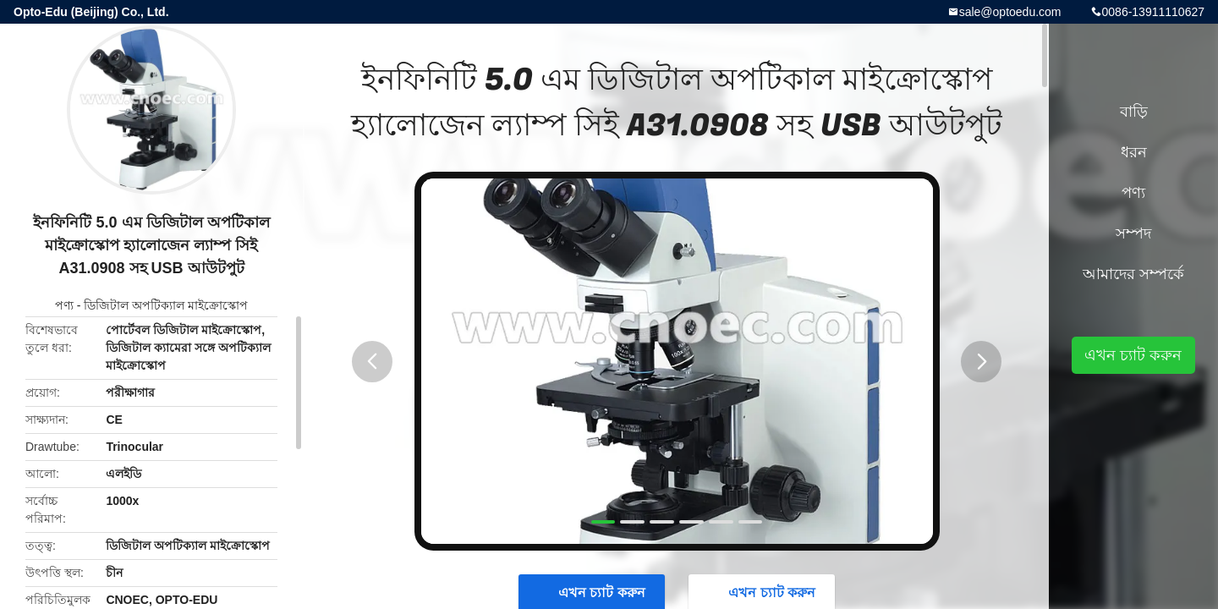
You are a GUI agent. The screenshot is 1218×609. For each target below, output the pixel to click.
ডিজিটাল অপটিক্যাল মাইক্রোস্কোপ (166, 305)
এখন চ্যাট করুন (1133, 355)
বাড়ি (1134, 111)
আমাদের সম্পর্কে (1133, 274)
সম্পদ (1133, 233)
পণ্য (64, 305)
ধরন (1134, 152)
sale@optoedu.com (1010, 12)
